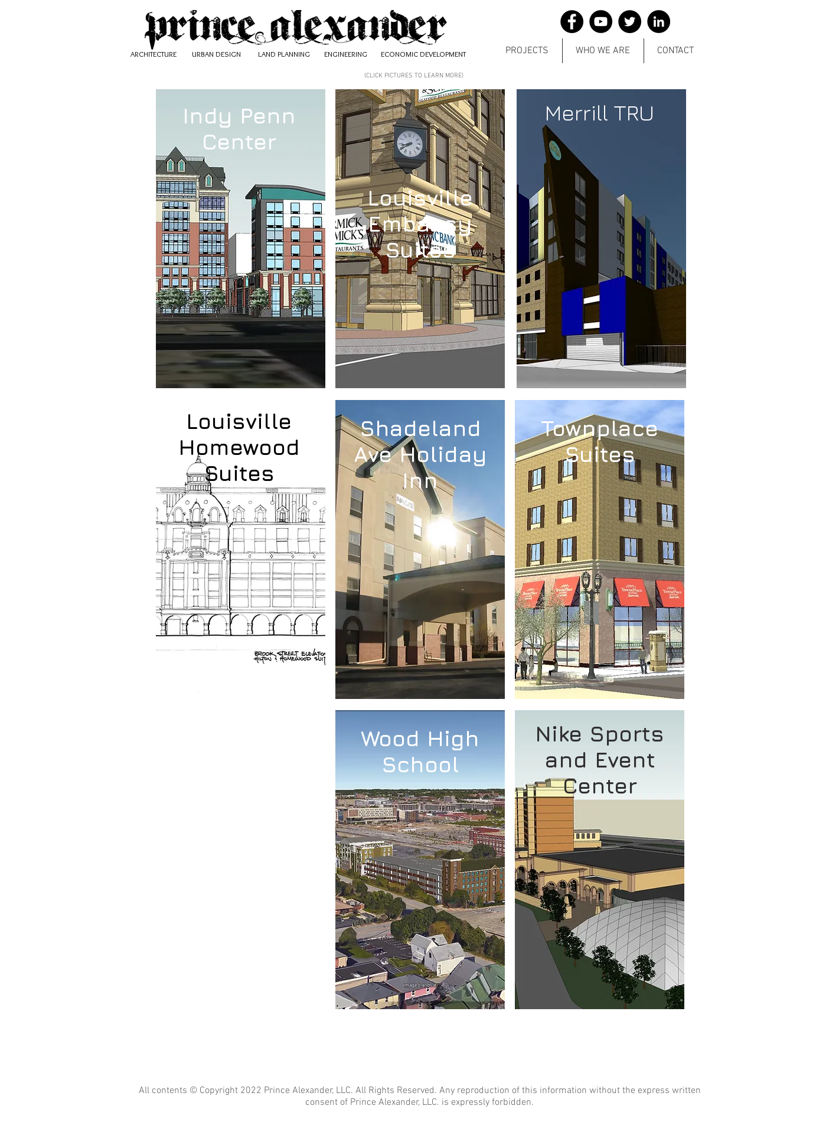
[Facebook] (571, 21)
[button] (527, 50)
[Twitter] (629, 21)
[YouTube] (600, 21)
